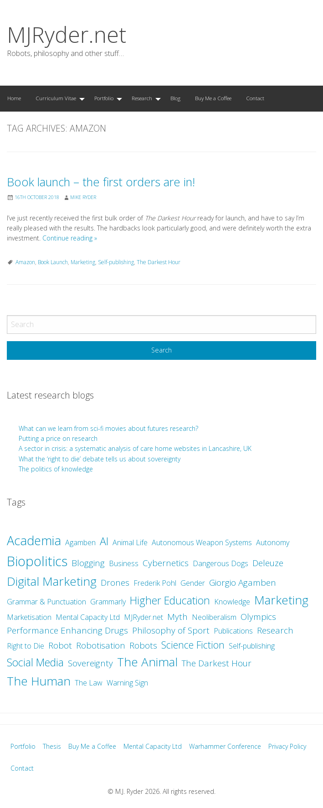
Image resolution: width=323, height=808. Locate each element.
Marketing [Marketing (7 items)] (281, 600)
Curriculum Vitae (56, 98)
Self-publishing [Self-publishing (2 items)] (252, 646)
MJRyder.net (66, 34)
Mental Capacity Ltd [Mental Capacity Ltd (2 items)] (88, 617)
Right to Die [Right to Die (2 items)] (25, 646)
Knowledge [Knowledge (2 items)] (232, 602)
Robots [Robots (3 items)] (143, 645)
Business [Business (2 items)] (123, 563)
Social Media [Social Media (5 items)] (35, 662)
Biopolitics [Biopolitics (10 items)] (37, 561)
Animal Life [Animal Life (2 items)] (130, 542)
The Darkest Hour (158, 262)
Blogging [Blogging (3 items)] (88, 563)
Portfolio (103, 98)
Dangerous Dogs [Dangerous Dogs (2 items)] (220, 563)
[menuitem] (14, 99)
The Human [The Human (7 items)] (39, 681)
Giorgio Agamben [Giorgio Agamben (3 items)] (242, 582)
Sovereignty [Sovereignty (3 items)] (90, 663)
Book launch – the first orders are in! (101, 182)
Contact (255, 98)
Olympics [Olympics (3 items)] (258, 617)
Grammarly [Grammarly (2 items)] (108, 602)
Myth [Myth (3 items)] (177, 617)
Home (14, 98)
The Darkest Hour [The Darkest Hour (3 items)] (216, 663)
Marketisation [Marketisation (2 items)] (29, 617)
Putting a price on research (58, 438)
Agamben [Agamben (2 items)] (80, 542)
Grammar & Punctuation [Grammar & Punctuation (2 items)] (46, 602)
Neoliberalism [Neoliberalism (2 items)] (214, 617)
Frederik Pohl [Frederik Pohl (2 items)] (154, 583)
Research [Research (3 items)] (275, 630)
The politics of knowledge (56, 469)
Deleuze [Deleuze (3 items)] (267, 563)
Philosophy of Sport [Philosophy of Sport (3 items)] (171, 630)
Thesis (52, 746)
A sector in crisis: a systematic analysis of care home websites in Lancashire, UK (135, 448)
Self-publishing (116, 262)
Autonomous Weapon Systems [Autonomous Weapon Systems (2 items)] (202, 542)
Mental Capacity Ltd (152, 746)
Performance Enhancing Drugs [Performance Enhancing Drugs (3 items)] (67, 630)
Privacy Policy (287, 746)
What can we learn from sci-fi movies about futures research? (109, 428)
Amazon (25, 262)
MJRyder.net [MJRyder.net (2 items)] (143, 617)
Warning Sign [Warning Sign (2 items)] (127, 683)
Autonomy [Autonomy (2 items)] (272, 542)
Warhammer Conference (225, 746)
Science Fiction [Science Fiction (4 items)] (193, 644)
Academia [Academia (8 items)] (34, 540)
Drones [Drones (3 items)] (115, 582)
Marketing (83, 262)
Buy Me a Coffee (213, 98)
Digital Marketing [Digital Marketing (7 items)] (52, 581)
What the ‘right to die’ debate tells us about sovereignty (99, 459)
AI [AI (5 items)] (104, 541)
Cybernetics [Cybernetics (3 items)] (166, 563)
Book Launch (53, 262)
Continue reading (69, 238)
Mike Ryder (83, 197)
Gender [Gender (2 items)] (192, 583)
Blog (175, 98)
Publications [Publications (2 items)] (233, 631)
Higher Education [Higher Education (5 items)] (170, 600)
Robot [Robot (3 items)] (60, 645)
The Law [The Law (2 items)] (89, 683)
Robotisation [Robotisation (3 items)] (100, 645)
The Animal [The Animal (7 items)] (147, 662)
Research (142, 98)
